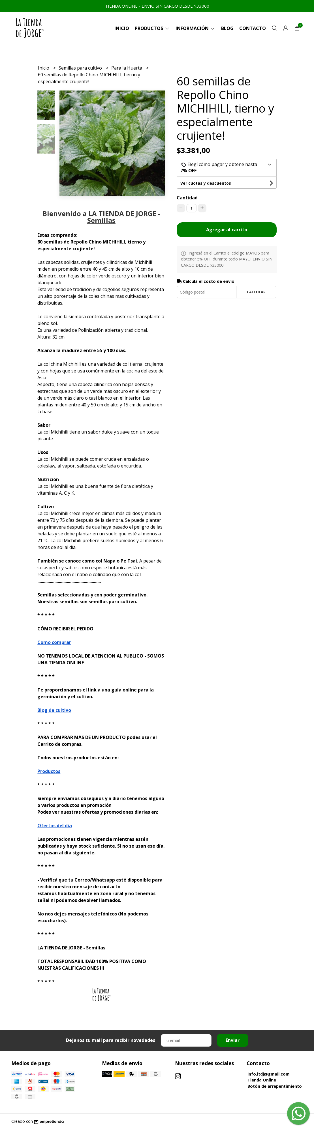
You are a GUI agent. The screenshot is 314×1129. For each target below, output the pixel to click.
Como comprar (54, 642)
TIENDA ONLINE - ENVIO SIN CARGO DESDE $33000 (157, 6)
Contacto (252, 28)
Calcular (256, 291)
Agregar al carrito (226, 230)
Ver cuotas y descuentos (205, 183)
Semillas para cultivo (81, 68)
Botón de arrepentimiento (274, 1086)
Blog (227, 28)
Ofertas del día (54, 825)
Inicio (121, 28)
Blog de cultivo (54, 710)
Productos (152, 28)
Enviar (233, 1040)
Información (195, 28)
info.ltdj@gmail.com (268, 1074)
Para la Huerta (127, 68)
